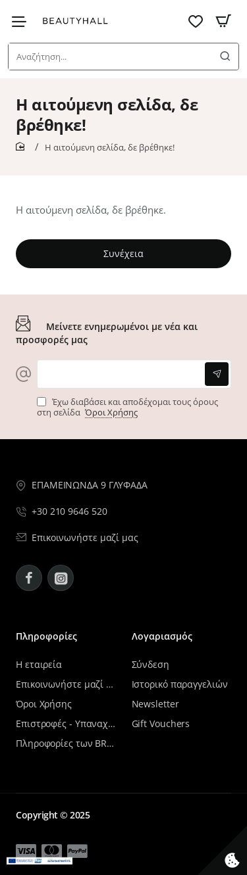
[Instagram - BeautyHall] (60, 578)
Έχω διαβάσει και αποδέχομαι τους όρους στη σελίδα (127, 407)
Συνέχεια (123, 253)
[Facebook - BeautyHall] (29, 578)
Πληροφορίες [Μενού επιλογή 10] (46, 636)
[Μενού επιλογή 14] (77, 851)
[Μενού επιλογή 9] (22, 21)
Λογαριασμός (162, 636)
